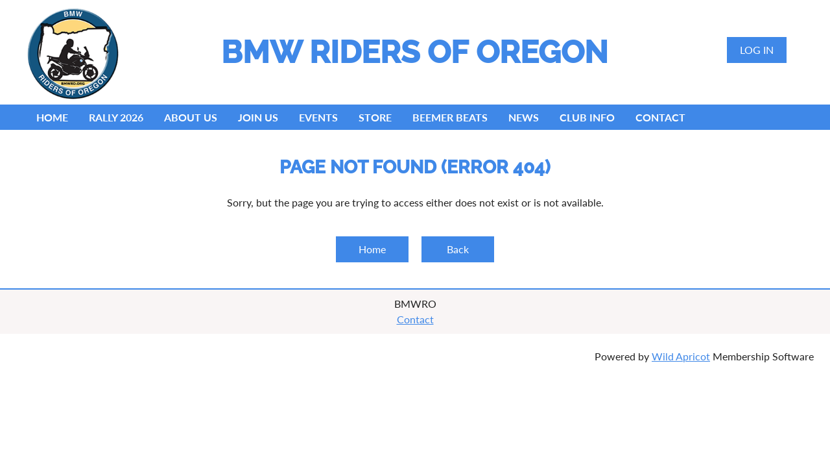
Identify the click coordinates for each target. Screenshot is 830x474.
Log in (757, 50)
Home (372, 249)
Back (458, 249)
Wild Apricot (681, 356)
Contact (415, 319)
